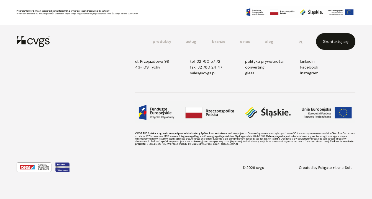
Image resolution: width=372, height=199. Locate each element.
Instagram (309, 72)
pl (301, 42)
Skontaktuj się (335, 41)
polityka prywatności (264, 61)
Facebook (309, 67)
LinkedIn (307, 61)
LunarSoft (343, 168)
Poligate (325, 168)
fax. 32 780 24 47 (206, 67)
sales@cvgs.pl (202, 72)
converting (255, 67)
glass (249, 72)
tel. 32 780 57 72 (205, 61)
